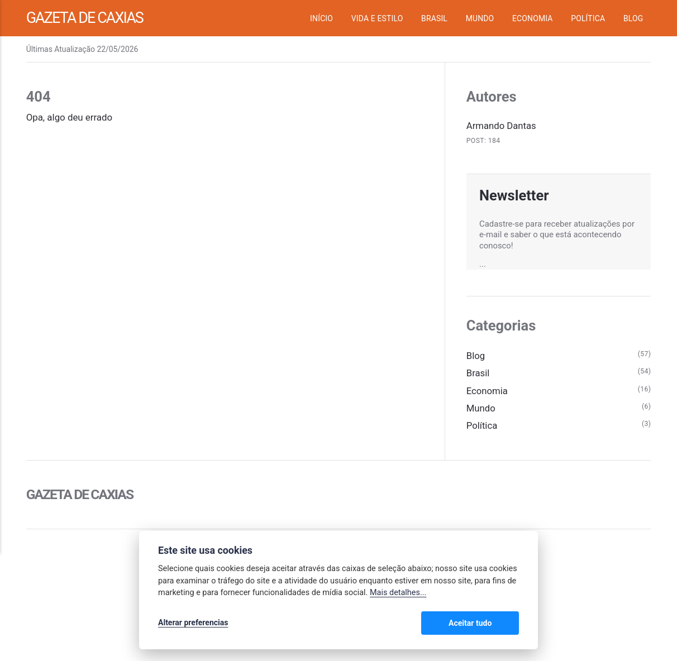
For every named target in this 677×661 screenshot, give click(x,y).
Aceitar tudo (485, 623)
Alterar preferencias (193, 623)
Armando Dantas (501, 125)
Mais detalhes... (398, 593)
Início (321, 18)
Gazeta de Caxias (86, 18)
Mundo (480, 18)
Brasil (434, 18)
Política (588, 18)
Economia (532, 18)
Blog (633, 18)
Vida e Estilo (377, 18)
